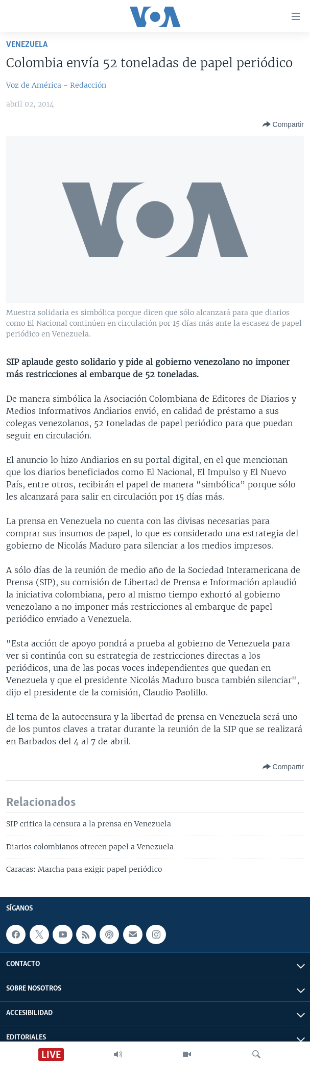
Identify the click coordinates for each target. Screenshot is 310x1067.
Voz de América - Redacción (56, 85)
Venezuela (26, 44)
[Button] (283, 124)
